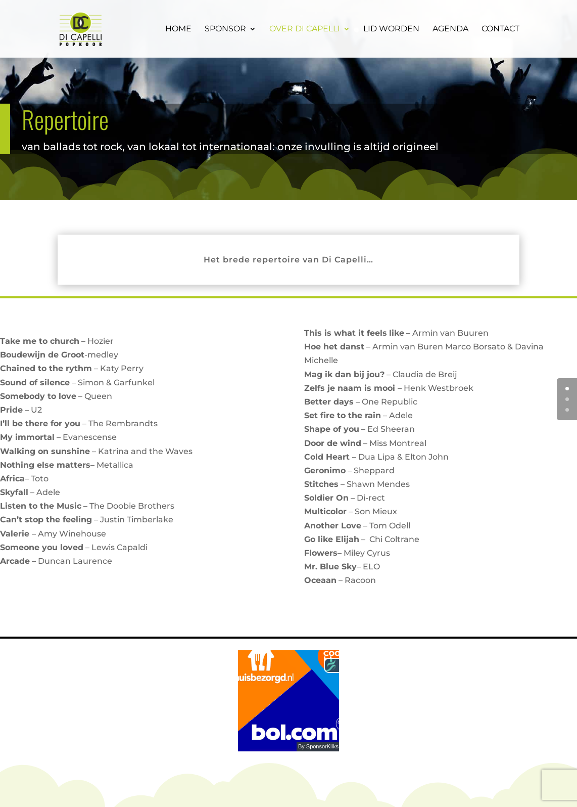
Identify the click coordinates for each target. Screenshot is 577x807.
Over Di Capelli (304, 29)
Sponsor (225, 29)
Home (178, 29)
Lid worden (391, 29)
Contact (500, 29)
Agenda (450, 29)
